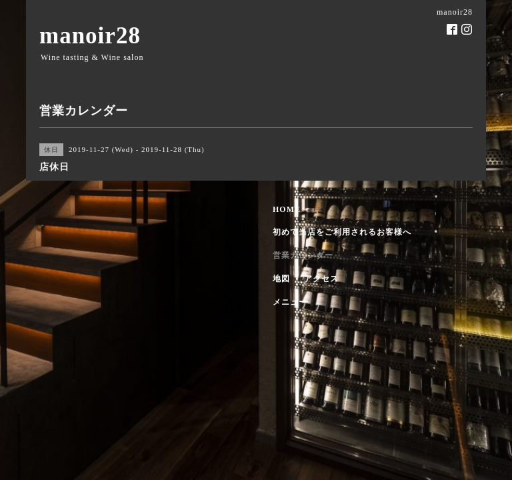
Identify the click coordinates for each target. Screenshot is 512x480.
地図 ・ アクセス (306, 278)
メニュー (290, 302)
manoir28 (90, 36)
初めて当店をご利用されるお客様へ (342, 232)
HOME (287, 209)
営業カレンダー (303, 255)
